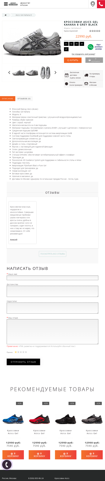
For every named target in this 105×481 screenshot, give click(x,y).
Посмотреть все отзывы (52, 254)
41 (66, 44)
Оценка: (10, 352)
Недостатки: (12, 301)
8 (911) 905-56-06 (101, 4)
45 (66, 49)
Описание (7, 98)
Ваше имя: (12, 274)
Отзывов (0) (24, 98)
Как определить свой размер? (83, 54)
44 (82, 44)
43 (77, 44)
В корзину (94, 60)
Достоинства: (12, 284)
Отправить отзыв (23, 362)
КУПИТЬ (74, 60)
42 (71, 44)
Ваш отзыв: (13, 318)
